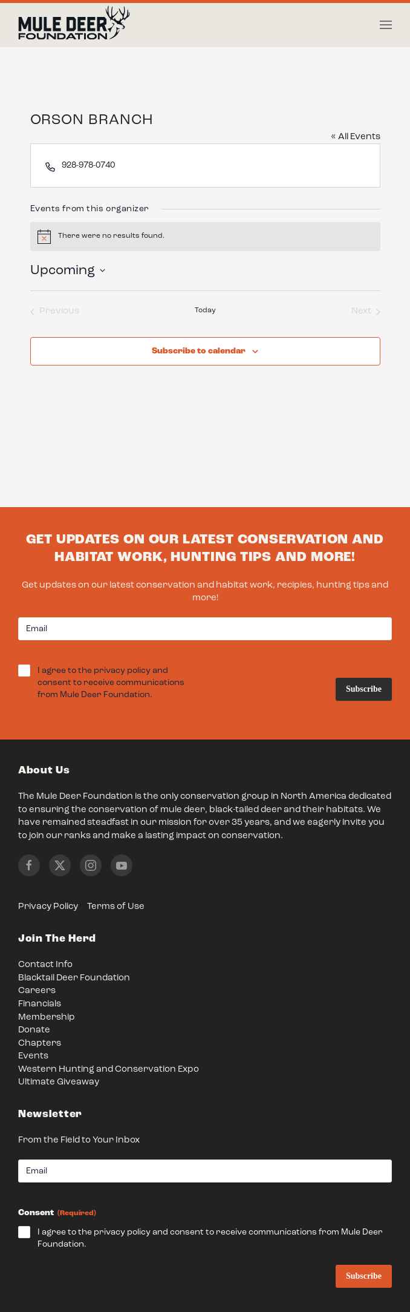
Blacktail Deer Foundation (74, 978)
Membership (46, 1017)
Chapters (39, 1043)
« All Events (355, 137)
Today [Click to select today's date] (205, 310)
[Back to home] (74, 25)
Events (33, 1056)
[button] (386, 25)
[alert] (205, 236)
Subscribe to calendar (199, 351)
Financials (39, 1004)
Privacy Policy (48, 906)
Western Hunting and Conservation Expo (108, 1069)
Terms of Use (116, 906)
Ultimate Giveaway (58, 1082)
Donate (34, 1030)
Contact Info (45, 964)
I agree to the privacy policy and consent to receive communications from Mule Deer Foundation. (114, 683)
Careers (37, 990)
